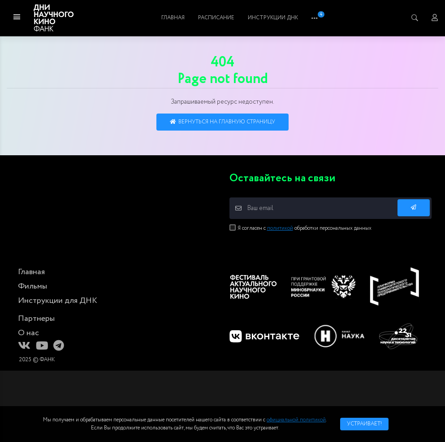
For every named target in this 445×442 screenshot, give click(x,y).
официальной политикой (296, 420)
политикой (280, 228)
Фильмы (223, 18)
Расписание (267, 18)
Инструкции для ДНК (57, 300)
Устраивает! (364, 424)
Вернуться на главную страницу (222, 122)
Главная (186, 18)
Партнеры (36, 318)
